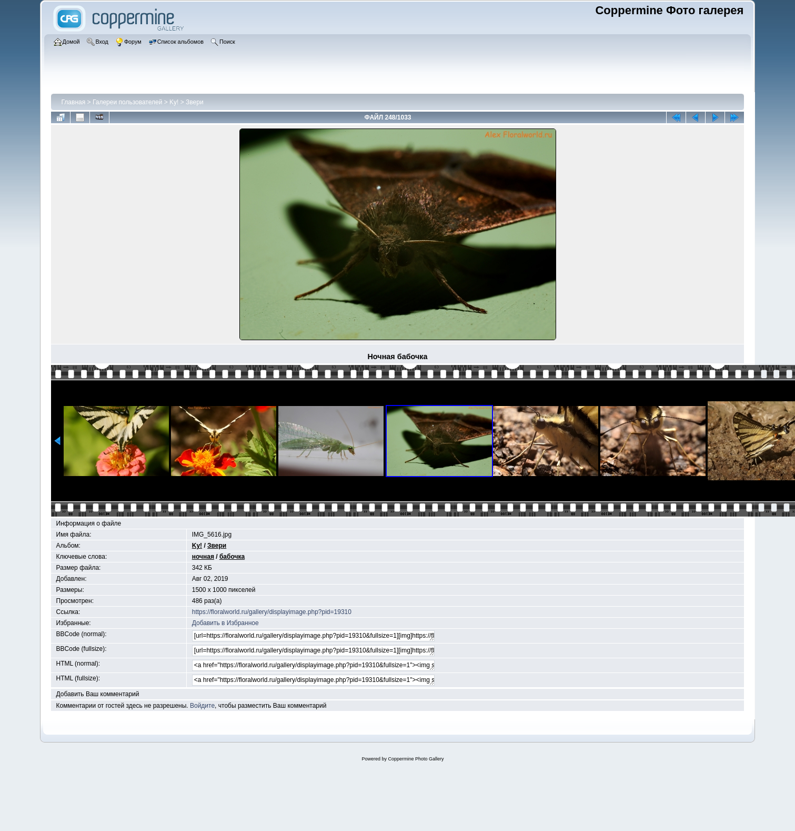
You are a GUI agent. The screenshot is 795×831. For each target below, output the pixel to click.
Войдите (202, 705)
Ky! (173, 102)
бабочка (232, 556)
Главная (74, 102)
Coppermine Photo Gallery (416, 758)
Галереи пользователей (127, 102)
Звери (195, 102)
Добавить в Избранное (225, 623)
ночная (203, 556)
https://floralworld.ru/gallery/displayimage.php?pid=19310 (271, 612)
